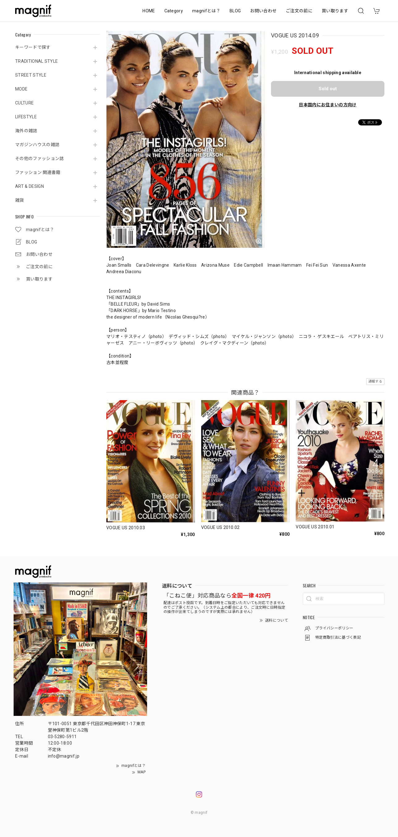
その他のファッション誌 (39, 158)
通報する (375, 381)
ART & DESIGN (29, 186)
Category (173, 10)
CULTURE (24, 102)
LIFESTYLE (26, 116)
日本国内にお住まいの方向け (327, 104)
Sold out (328, 88)
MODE (21, 89)
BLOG (235, 10)
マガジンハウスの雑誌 (37, 144)
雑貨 (19, 200)
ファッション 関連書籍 (38, 172)
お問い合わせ (263, 10)
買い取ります (335, 10)
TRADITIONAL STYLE (36, 61)
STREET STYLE (30, 75)
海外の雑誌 (26, 130)
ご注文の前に (299, 10)
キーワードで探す (33, 47)
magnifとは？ (206, 10)
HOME (148, 10)
